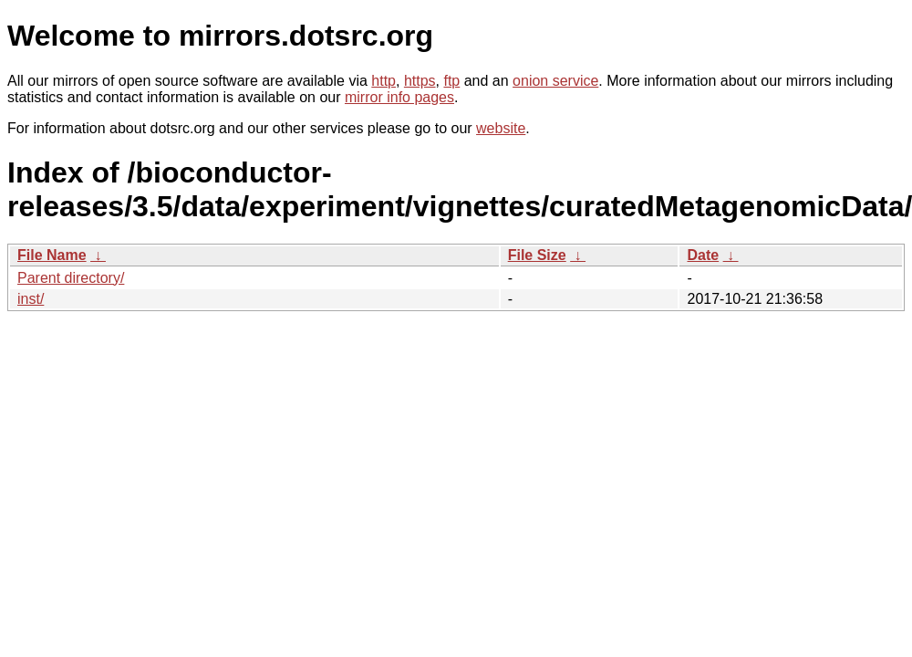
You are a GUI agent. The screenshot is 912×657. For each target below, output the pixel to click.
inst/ (30, 299)
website (500, 128)
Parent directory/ (70, 278)
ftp (451, 81)
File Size (537, 255)
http (383, 81)
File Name (52, 255)
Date (703, 255)
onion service (555, 81)
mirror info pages (399, 97)
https (420, 81)
